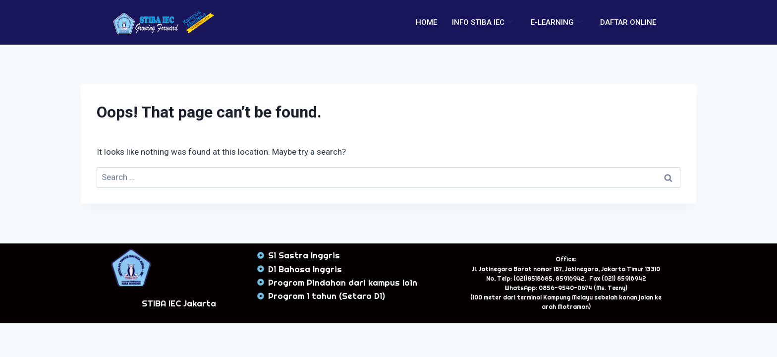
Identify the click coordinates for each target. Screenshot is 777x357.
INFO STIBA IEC (482, 22)
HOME (426, 22)
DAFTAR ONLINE (628, 22)
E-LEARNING (556, 22)
